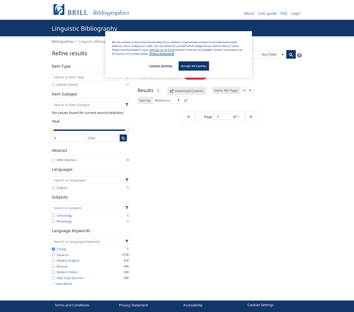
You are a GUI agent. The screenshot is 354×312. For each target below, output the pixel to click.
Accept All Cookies (194, 66)
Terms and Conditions (72, 305)
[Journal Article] (53, 84)
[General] (53, 254)
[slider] (52, 130)
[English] (53, 187)
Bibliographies (63, 41)
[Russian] (53, 266)
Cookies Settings (260, 305)
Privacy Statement (133, 305)
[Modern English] (53, 260)
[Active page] (222, 116)
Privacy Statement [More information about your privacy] (161, 53)
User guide (267, 13)
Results (145, 90)
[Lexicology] (53, 215)
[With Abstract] (53, 160)
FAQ (283, 13)
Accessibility (193, 305)
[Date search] (123, 137)
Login (295, 13)
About (249, 13)
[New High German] (53, 278)
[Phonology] (53, 221)
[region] (178, 54)
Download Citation (186, 91)
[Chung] (53, 249)
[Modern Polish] (53, 272)
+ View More (62, 284)
